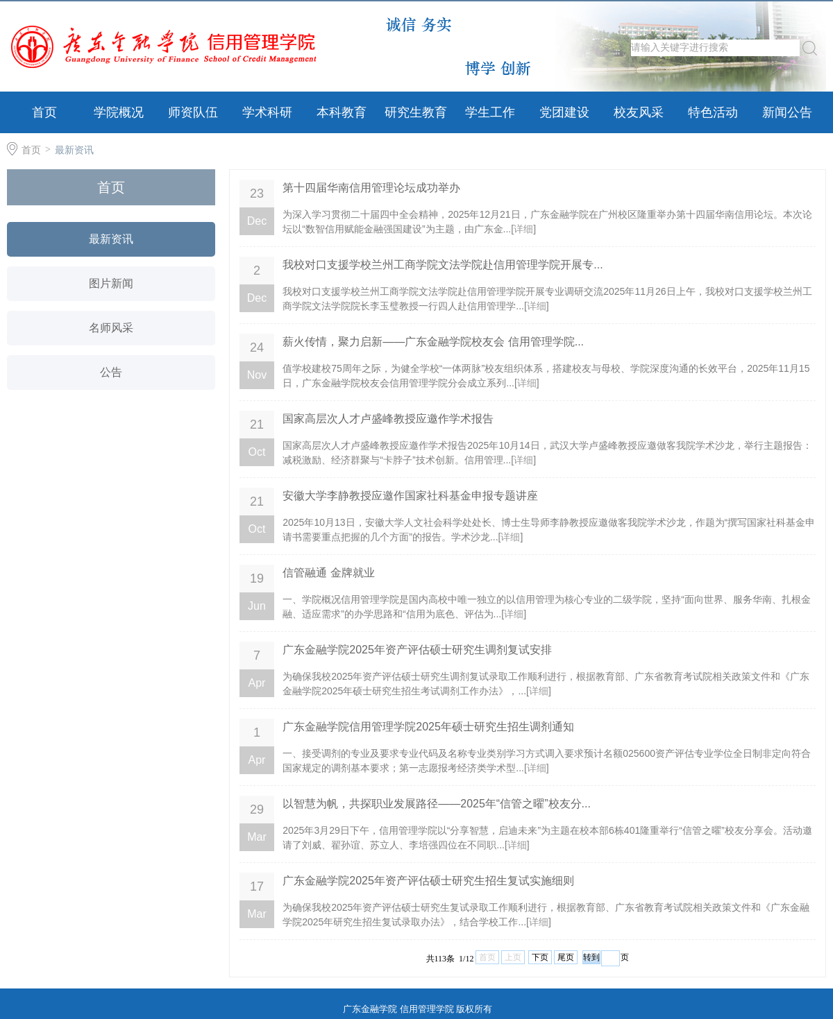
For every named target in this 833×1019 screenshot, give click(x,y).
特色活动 (713, 112)
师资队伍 (193, 112)
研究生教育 (416, 112)
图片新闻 (111, 283)
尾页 (565, 957)
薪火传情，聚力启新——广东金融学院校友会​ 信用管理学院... (433, 342)
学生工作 (490, 112)
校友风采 (639, 112)
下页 (540, 957)
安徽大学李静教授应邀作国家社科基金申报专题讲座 (410, 496)
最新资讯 (74, 149)
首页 (44, 112)
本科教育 (342, 112)
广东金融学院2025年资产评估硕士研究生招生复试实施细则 (428, 881)
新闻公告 (787, 112)
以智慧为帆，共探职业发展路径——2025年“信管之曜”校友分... (437, 804)
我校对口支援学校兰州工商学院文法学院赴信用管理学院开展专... (443, 265)
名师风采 (111, 328)
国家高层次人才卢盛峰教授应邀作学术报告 (388, 419)
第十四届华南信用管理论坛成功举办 (371, 188)
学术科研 (267, 112)
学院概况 (119, 112)
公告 (111, 372)
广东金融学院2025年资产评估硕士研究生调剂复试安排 (417, 650)
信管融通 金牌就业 (328, 573)
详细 (523, 228)
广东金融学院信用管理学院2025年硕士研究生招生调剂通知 (428, 727)
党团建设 (564, 112)
